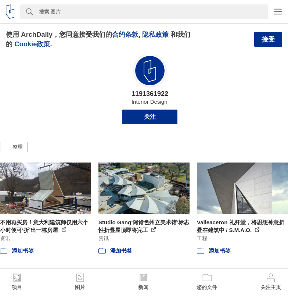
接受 (268, 39)
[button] (14, 147)
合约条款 (125, 34)
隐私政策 (155, 34)
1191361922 (150, 93)
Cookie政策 (32, 44)
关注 (150, 117)
